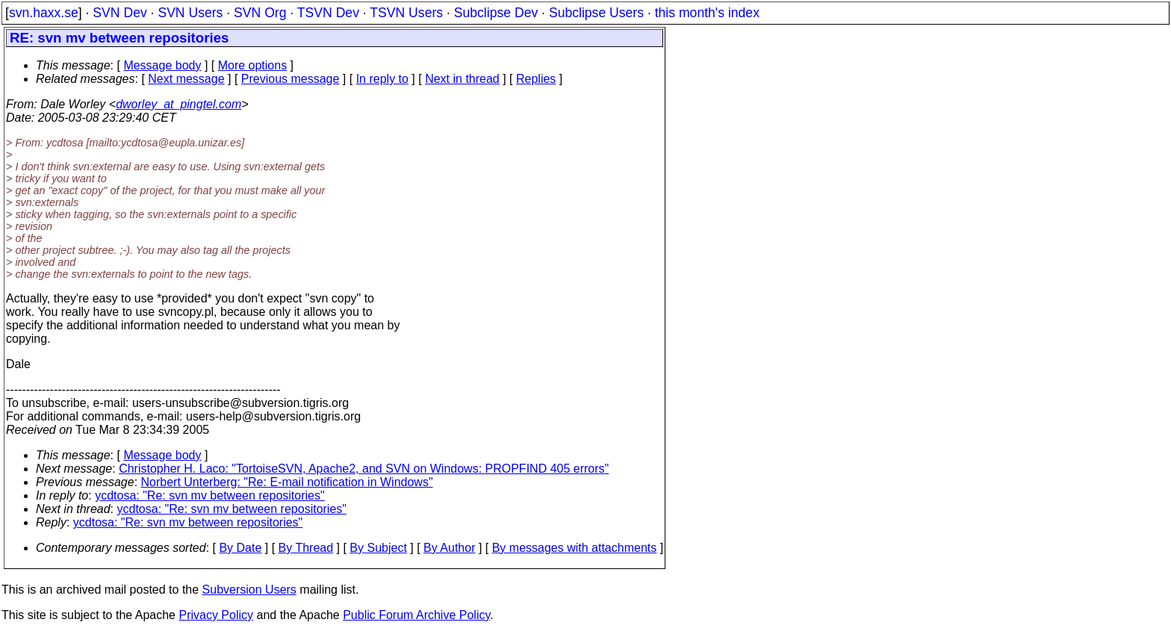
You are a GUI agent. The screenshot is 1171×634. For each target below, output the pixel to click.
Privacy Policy (215, 615)
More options (253, 65)
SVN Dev (119, 12)
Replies (536, 78)
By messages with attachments (574, 547)
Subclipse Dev (496, 12)
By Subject (378, 547)
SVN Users (190, 12)
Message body (162, 65)
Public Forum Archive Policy (416, 615)
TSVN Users (406, 12)
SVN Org (260, 12)
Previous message (290, 78)
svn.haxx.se (43, 12)
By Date (240, 547)
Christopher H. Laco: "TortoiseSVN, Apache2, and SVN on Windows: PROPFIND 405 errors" (364, 468)
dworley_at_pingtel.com (178, 104)
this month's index (707, 12)
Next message (186, 78)
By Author (449, 547)
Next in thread (462, 78)
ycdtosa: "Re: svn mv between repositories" (210, 495)
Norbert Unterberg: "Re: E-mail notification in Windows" (287, 482)
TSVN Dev (328, 12)
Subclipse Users (596, 12)
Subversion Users (249, 589)
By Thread (306, 547)
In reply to (382, 78)
